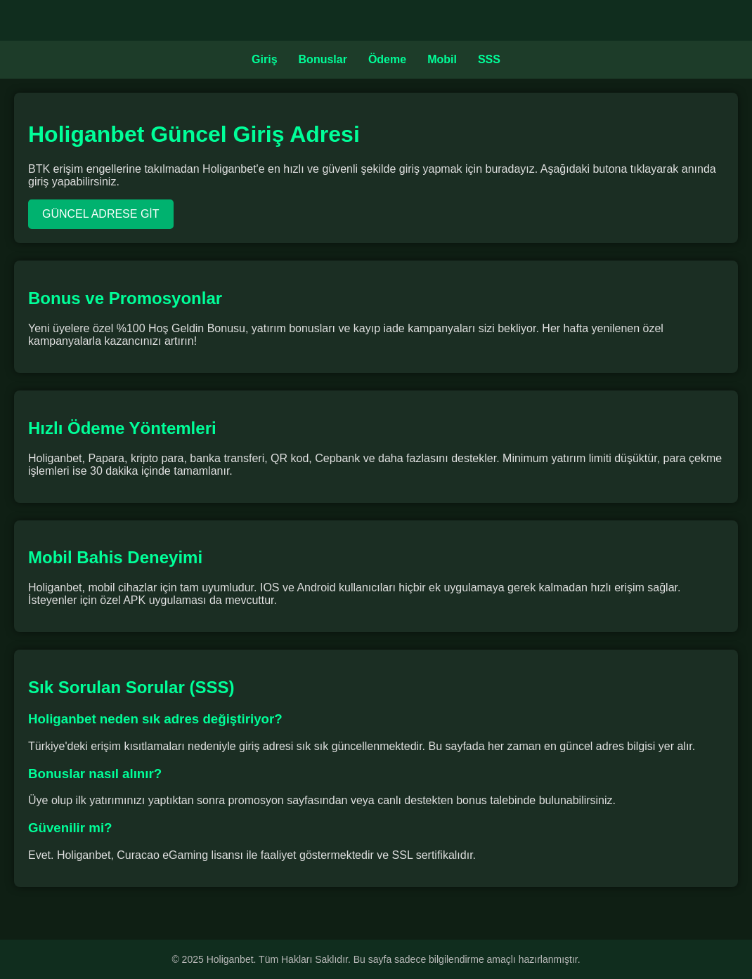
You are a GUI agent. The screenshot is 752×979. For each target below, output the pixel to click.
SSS (489, 59)
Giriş (264, 59)
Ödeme (387, 59)
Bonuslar (323, 59)
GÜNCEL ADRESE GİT (101, 214)
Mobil (442, 59)
